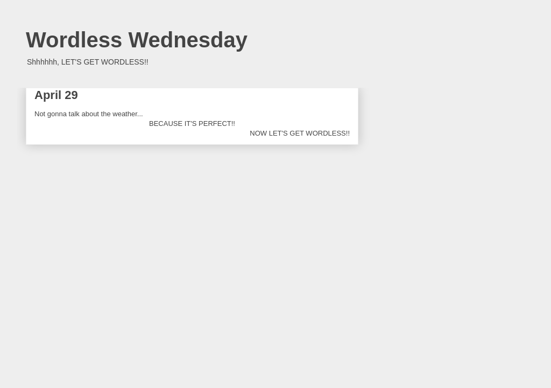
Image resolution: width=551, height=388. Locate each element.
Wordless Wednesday (137, 40)
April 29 (56, 95)
